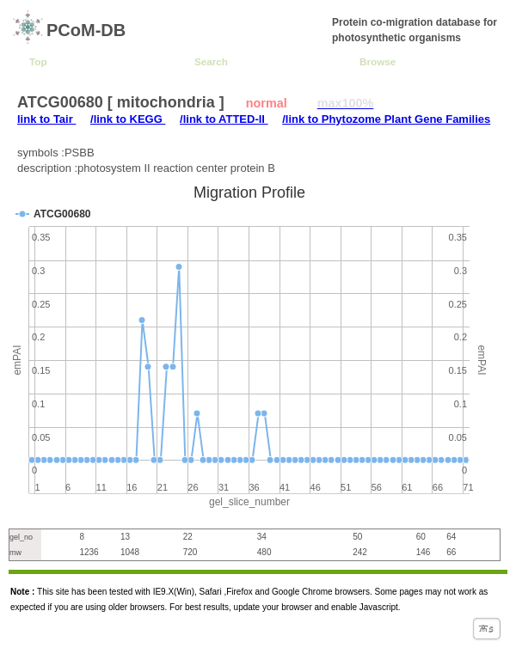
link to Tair (46, 119)
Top (38, 61)
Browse (377, 61)
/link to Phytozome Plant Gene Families (386, 119)
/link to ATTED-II (224, 119)
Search (211, 61)
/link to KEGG (127, 119)
